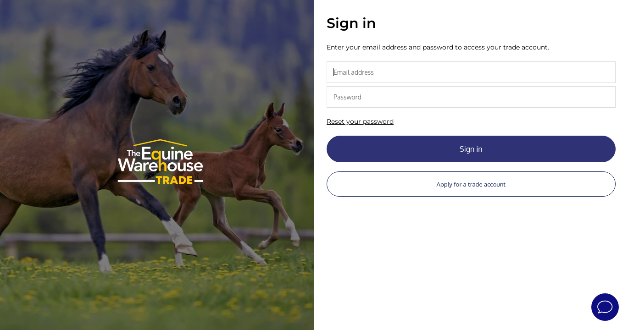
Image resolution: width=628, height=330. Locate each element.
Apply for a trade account (471, 184)
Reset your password (360, 121)
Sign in (471, 149)
